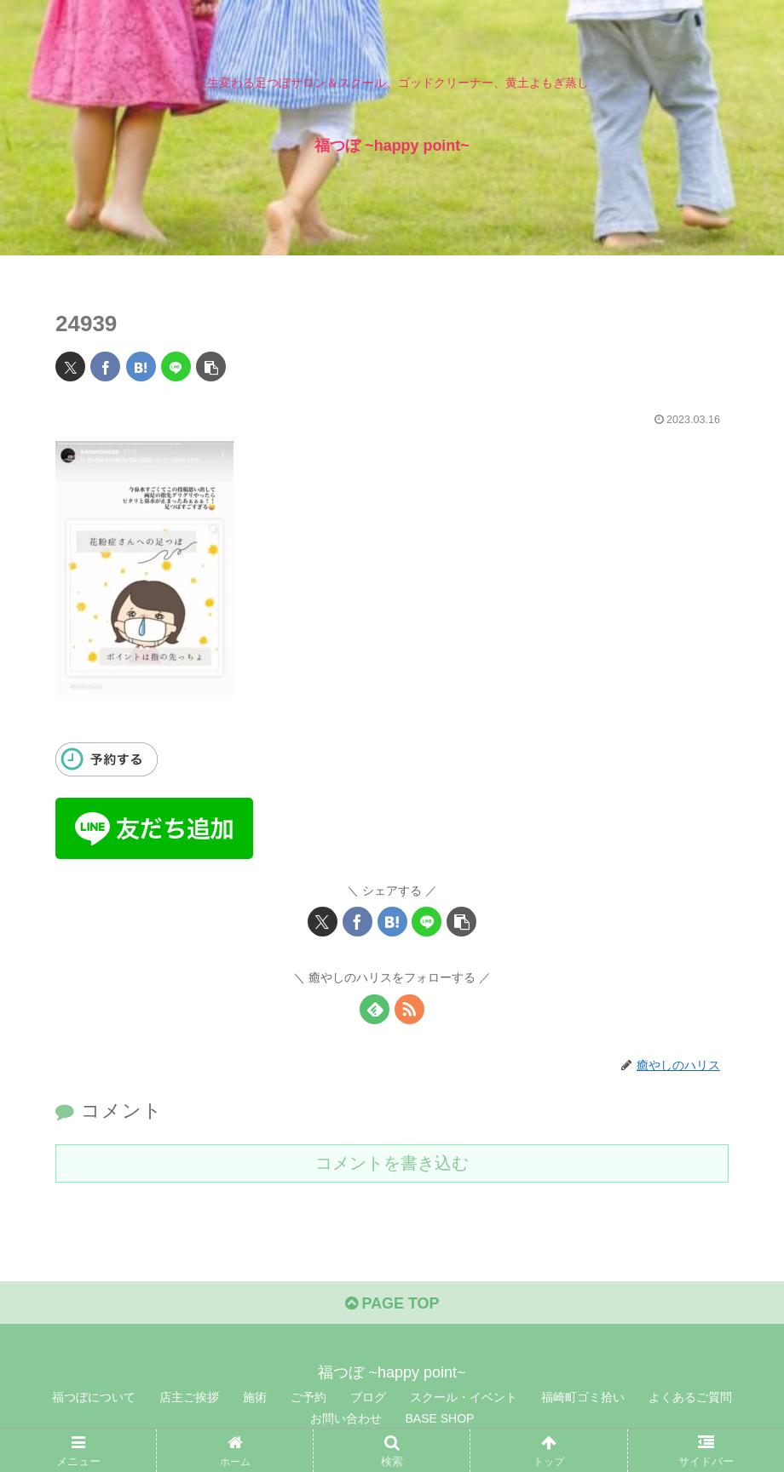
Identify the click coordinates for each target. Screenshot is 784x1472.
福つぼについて (93, 1397)
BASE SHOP (440, 1419)
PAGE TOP (391, 1303)
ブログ (368, 1397)
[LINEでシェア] (176, 366)
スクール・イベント (463, 1397)
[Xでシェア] (70, 366)
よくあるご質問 (690, 1397)
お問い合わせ (346, 1419)
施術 (255, 1397)
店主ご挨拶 (189, 1397)
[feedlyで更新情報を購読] (374, 1009)
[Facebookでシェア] (105, 366)
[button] (211, 366)
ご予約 (308, 1397)
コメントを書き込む (392, 1163)
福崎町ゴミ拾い (583, 1397)
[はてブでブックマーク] (141, 366)
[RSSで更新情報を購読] (409, 1009)
